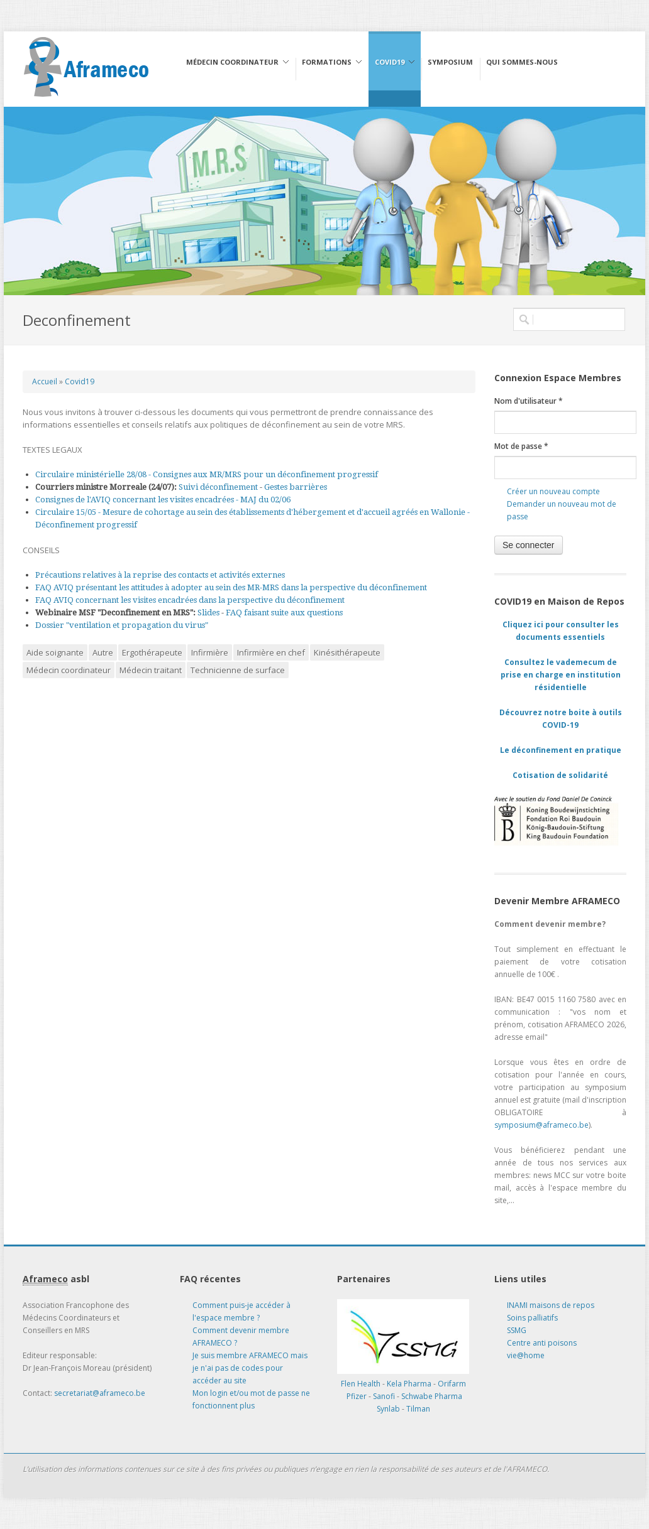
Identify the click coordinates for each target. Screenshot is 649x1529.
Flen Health (360, 1383)
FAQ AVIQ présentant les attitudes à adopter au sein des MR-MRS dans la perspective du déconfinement (231, 587)
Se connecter (528, 545)
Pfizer (357, 1396)
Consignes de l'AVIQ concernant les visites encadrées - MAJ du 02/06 (163, 499)
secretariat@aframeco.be (99, 1393)
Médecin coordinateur (68, 670)
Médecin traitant (150, 670)
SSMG (516, 1330)
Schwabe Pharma (431, 1396)
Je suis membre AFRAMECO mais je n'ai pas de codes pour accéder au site (250, 1368)
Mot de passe (521, 446)
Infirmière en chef (271, 652)
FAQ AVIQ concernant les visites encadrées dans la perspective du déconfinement (190, 600)
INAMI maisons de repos (550, 1305)
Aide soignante (55, 652)
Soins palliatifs (532, 1317)
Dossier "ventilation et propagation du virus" (121, 625)
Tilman (418, 1408)
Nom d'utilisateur (528, 401)
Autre (102, 652)
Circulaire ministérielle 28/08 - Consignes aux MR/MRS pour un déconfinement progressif (206, 474)
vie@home (526, 1355)
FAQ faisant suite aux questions (284, 612)
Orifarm (452, 1383)
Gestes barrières (295, 487)
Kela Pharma (409, 1383)
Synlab (388, 1408)
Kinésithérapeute (347, 652)
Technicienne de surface (238, 670)
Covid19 (79, 381)
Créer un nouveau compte (553, 491)
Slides (208, 612)
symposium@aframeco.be (541, 1125)
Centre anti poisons (542, 1342)
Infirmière (209, 652)
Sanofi (384, 1396)
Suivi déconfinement (219, 487)
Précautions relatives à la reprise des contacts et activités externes (160, 575)
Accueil (44, 381)
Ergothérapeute (152, 652)
